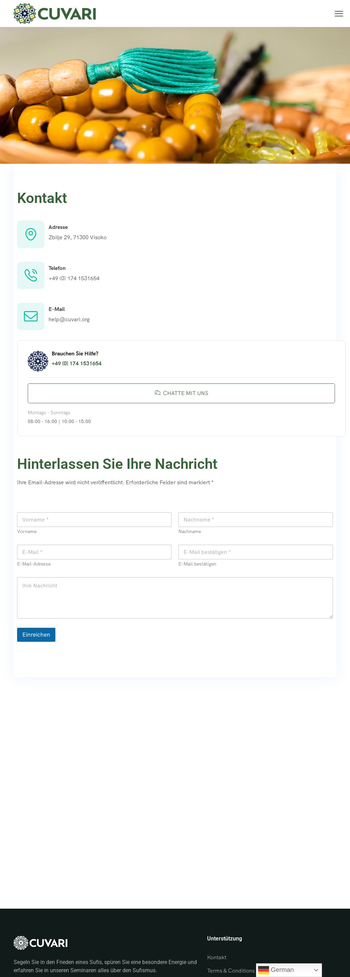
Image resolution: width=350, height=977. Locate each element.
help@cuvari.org (69, 319)
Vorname (27, 531)
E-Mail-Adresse (34, 564)
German (276, 970)
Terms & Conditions (231, 970)
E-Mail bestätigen (197, 564)
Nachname (189, 531)
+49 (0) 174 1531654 (74, 278)
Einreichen (36, 634)
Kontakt (216, 957)
